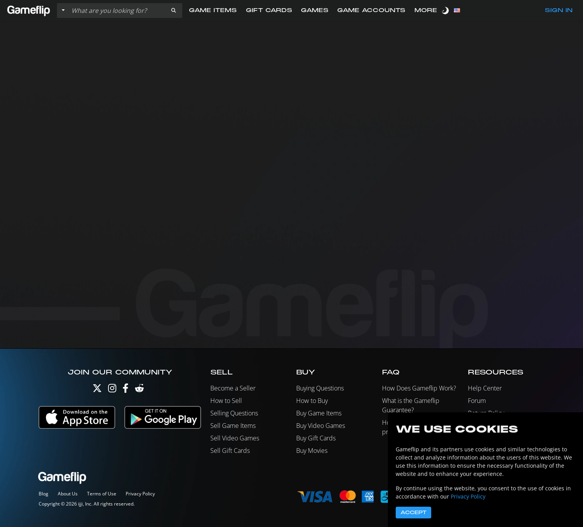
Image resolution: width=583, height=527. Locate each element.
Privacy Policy (140, 493)
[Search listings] (116, 10)
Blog (43, 493)
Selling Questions (234, 413)
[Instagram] (112, 390)
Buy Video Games (320, 425)
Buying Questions (320, 388)
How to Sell (226, 400)
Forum (477, 400)
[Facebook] (125, 390)
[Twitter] (97, 390)
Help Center (485, 388)
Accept (413, 512)
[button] (173, 10)
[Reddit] (139, 390)
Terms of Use (101, 493)
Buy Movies (311, 450)
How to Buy (312, 400)
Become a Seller (233, 388)
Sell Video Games (234, 438)
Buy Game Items (318, 413)
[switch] (446, 10)
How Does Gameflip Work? (419, 388)
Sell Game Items (233, 425)
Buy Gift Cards (316, 438)
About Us (68, 493)
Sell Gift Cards (230, 450)
